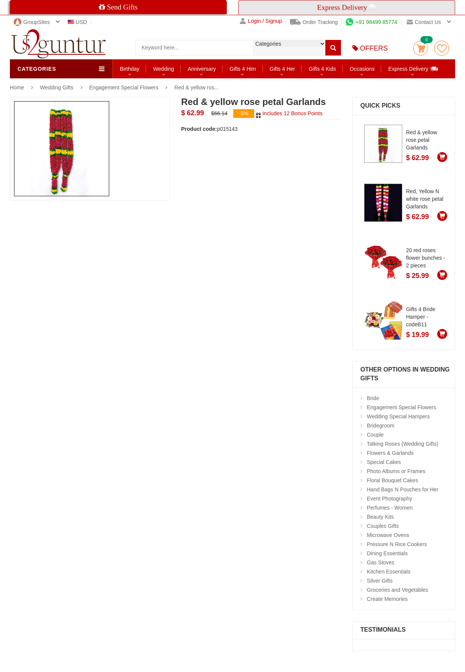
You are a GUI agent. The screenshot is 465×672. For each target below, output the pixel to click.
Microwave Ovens (388, 535)
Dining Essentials (387, 553)
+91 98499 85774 (371, 22)
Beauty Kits (380, 517)
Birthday (129, 69)
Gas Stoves (380, 562)
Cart (420, 48)
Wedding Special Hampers (398, 416)
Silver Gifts (380, 581)
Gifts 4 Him (242, 69)
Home (17, 87)
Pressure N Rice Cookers (397, 544)
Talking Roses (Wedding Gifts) (402, 444)
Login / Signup (261, 21)
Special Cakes (384, 462)
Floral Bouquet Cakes (392, 480)
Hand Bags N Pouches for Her (402, 489)
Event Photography (389, 499)
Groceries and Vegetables (397, 590)
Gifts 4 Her (282, 69)
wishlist (441, 48)
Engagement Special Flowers (124, 87)
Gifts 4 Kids (322, 69)
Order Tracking (314, 22)
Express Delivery (413, 68)
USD (77, 22)
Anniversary (202, 69)
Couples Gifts (383, 526)
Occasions (362, 69)
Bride (373, 398)
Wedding (163, 69)
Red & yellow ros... (196, 87)
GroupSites (32, 22)
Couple (375, 435)
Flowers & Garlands (390, 453)
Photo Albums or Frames (396, 471)
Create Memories (387, 599)
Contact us (424, 22)
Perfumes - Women (389, 508)
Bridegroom (380, 426)
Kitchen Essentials (388, 572)
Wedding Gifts (57, 87)
